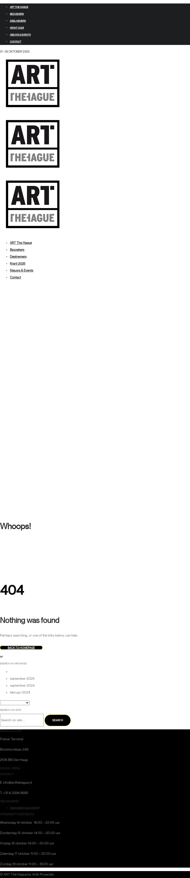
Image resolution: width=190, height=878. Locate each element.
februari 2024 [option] (20, 692)
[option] (100, 671)
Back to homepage (21, 647)
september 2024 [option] (22, 685)
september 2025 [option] (22, 679)
